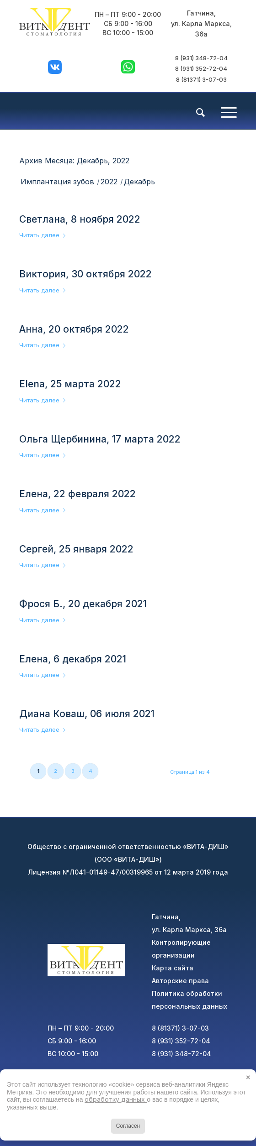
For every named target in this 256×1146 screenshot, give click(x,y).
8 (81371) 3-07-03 (201, 79)
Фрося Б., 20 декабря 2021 (83, 603)
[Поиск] (196, 112)
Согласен (128, 1126)
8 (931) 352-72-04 (201, 68)
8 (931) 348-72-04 (201, 58)
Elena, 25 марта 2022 (70, 384)
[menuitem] (196, 112)
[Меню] (224, 111)
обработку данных (116, 1099)
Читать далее (44, 235)
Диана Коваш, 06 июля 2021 (87, 713)
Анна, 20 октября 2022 (74, 329)
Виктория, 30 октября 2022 (85, 274)
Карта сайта (172, 968)
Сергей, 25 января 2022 (76, 549)
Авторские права (180, 981)
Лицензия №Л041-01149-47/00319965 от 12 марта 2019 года (128, 872)
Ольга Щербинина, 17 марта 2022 (100, 439)
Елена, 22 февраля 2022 (77, 494)
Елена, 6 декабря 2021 (72, 659)
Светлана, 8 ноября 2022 (79, 219)
